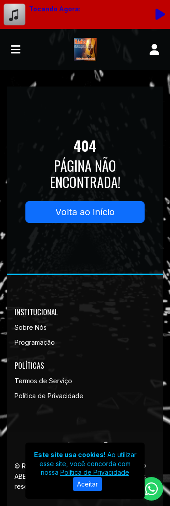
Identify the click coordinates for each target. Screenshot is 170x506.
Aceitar (87, 484)
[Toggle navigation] (15, 49)
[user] (154, 49)
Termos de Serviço (43, 381)
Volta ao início (85, 212)
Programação (35, 342)
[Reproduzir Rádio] (160, 14)
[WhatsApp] (151, 489)
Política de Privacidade (49, 396)
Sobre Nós (31, 327)
